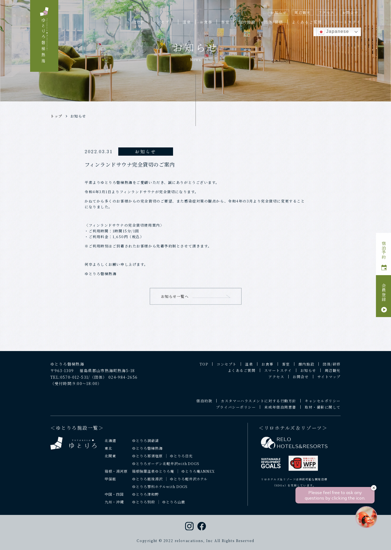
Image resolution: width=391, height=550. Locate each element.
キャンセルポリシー (323, 404)
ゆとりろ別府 (143, 505)
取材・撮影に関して (323, 410)
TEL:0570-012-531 (69, 380)
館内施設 (246, 22)
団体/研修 (273, 22)
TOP (139, 22)
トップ (56, 116)
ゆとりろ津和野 (145, 497)
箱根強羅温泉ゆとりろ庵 (153, 474)
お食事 (206, 22)
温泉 (186, 22)
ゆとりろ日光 (181, 459)
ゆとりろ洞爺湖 (145, 444)
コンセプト (163, 22)
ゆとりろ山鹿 (173, 505)
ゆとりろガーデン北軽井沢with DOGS (165, 467)
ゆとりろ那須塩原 (147, 459)
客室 (225, 22)
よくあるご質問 (307, 22)
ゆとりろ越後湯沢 (147, 482)
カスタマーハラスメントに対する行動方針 (258, 404)
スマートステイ (345, 22)
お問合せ (350, 12)
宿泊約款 (204, 404)
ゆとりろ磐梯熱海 (147, 451)
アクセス (326, 12)
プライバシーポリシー (236, 410)
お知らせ (279, 12)
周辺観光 (302, 12)
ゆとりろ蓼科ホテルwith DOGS (160, 490)
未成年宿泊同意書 (280, 410)
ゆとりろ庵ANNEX (198, 474)
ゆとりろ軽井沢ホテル (189, 482)
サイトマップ (329, 380)
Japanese (333, 32)
